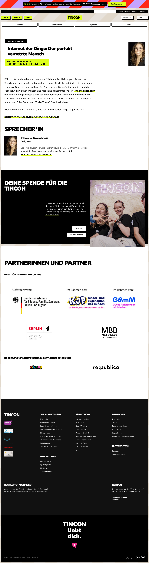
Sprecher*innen (56, 25)
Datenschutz (26, 557)
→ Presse (116, 500)
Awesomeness (46, 471)
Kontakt (142, 11)
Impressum (34, 557)
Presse (134, 11)
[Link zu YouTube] (143, 557)
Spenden (79, 228)
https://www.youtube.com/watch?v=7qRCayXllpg (31, 116)
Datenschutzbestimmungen (39, 491)
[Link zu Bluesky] (138, 557)
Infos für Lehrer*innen (48, 426)
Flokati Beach (45, 461)
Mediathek (44, 468)
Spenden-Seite (52, 214)
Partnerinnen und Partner (86, 436)
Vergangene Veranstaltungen (51, 429)
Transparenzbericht (83, 440)
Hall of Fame (45, 433)
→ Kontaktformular (119, 497)
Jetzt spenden (116, 4)
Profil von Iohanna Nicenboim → (36, 154)
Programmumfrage (119, 426)
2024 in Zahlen (82, 447)
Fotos (129, 25)
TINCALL (115, 422)
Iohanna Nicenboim (84, 90)
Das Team (80, 422)
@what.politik (45, 465)
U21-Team (116, 429)
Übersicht (44, 419)
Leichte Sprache (124, 11)
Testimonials (81, 429)
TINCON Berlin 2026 (48, 447)
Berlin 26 (17, 17)
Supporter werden (119, 454)
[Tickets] (127, 17)
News (28, 17)
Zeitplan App (45, 443)
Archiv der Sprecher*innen (50, 436)
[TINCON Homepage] (74, 17)
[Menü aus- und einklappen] (142, 17)
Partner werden (76, 235)
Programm (93, 25)
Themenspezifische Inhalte (50, 440)
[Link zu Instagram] (127, 557)
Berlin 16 (19, 25)
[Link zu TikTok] (132, 557)
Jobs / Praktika (81, 426)
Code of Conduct (82, 433)
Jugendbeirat (117, 433)
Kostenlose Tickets (47, 422)
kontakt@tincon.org (132, 491)
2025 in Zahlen (82, 443)
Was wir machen (82, 419)
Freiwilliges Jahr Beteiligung (123, 436)
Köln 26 (5, 17)
